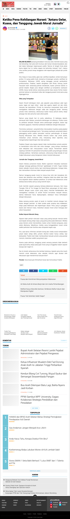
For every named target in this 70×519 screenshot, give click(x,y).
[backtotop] (35, 496)
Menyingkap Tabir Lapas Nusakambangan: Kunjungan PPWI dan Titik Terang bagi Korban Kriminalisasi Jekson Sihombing (30, 492)
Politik (34, 514)
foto (26, 502)
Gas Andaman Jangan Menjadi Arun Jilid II (27, 428)
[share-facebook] (49, 28)
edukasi (15, 500)
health (39, 502)
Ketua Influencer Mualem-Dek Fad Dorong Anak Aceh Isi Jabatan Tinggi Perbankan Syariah (42, 365)
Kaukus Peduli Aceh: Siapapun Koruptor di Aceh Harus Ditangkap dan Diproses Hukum (20, 486)
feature (4, 502)
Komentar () (63, 28)
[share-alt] (23, 270)
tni (30, 9)
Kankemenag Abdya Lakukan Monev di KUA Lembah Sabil (34, 450)
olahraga (28, 505)
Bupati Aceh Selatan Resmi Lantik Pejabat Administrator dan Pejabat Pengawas (42, 352)
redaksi (39, 505)
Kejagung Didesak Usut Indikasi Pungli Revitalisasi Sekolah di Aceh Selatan (21, 481)
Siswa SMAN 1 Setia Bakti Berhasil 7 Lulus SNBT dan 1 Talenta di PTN (36, 462)
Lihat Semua (35, 408)
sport (51, 9)
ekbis (40, 9)
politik (25, 9)
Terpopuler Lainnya (35, 471)
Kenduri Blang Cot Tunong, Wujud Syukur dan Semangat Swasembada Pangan (44, 375)
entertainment (41, 500)
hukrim (19, 9)
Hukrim (29, 514)
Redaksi (39, 514)
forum (15, 502)
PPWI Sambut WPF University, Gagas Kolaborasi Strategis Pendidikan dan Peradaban (40, 399)
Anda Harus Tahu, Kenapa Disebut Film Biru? (28, 439)
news (7, 9)
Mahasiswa (58, 9)
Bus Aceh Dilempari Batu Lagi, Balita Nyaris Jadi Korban (43, 387)
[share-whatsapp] (56, 28)
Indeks (45, 514)
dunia (45, 9)
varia (12, 9)
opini (34, 9)
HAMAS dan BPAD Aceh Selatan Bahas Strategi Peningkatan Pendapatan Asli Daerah (35, 418)
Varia (24, 514)
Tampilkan (63, 340)
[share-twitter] (52, 28)
